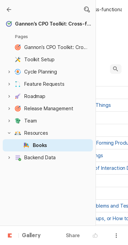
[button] (86, 9)
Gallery (31, 236)
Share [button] (73, 235)
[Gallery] (9, 9)
